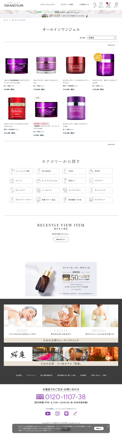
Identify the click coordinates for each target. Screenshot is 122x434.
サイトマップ (31, 371)
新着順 (91, 37)
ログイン (116, 7)
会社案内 (19, 371)
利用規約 (83, 371)
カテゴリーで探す (67, 4)
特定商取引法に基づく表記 (66, 371)
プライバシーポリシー (34, 430)
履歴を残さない (61, 236)
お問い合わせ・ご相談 (98, 371)
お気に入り (101, 7)
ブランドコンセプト (47, 4)
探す (95, 7)
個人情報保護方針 (46, 371)
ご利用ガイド (84, 4)
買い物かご (108, 5)
